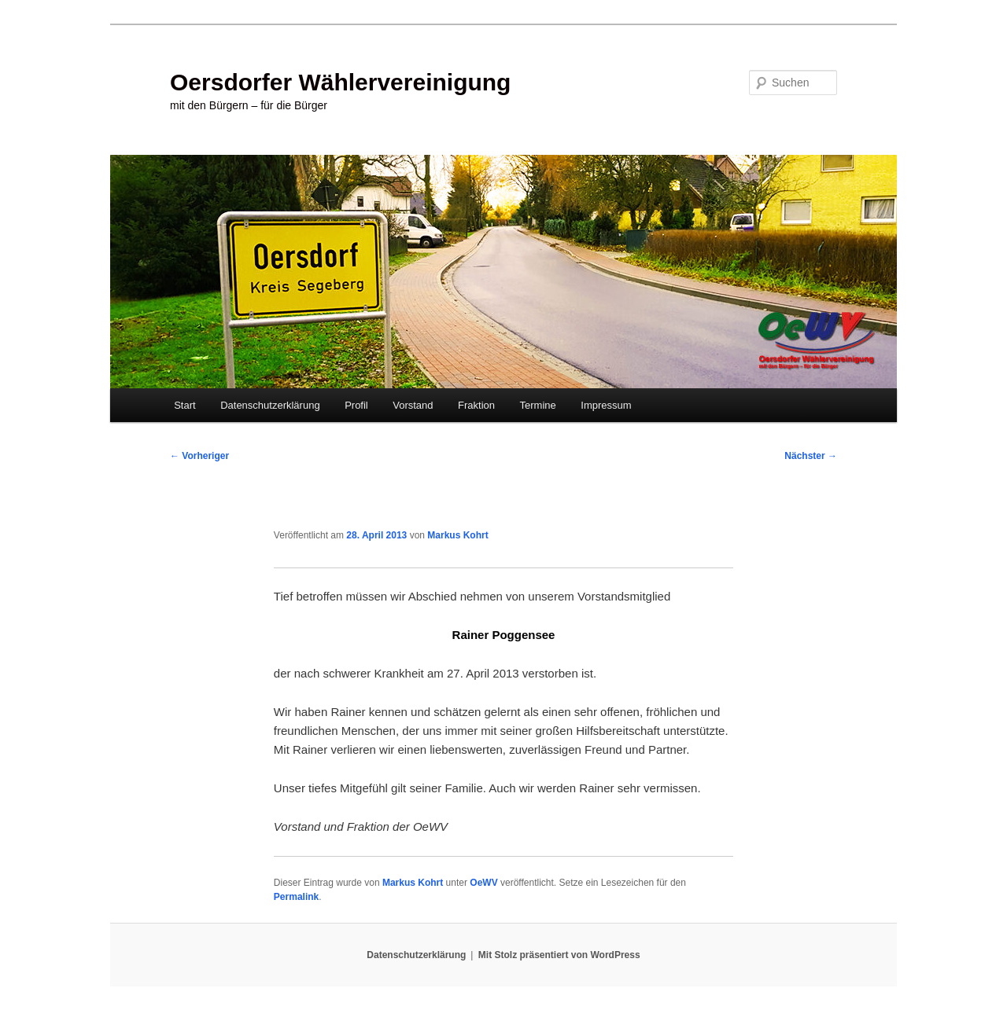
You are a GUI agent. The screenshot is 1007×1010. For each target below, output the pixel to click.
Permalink (296, 896)
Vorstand (413, 405)
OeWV (483, 882)
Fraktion (476, 405)
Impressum (606, 405)
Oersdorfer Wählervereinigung (340, 82)
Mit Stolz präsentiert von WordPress (559, 954)
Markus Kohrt (457, 535)
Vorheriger (199, 455)
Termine (538, 405)
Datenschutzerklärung (269, 405)
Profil (356, 405)
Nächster (810, 455)
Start (184, 405)
